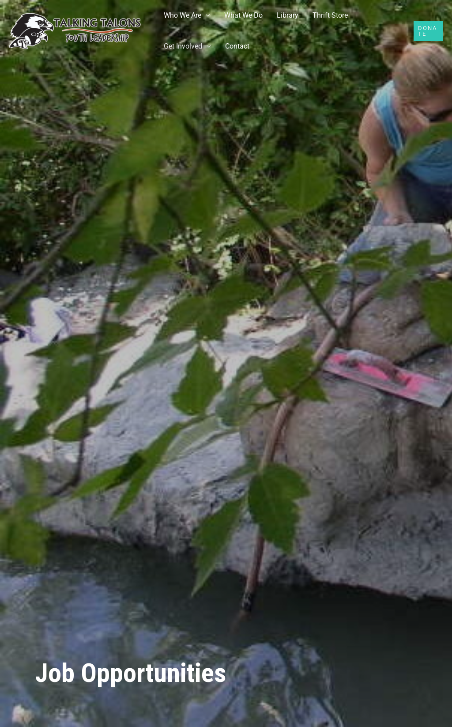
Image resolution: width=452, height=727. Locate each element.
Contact (237, 46)
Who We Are (182, 15)
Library (287, 15)
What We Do (243, 15)
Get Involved (183, 46)
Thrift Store (330, 15)
